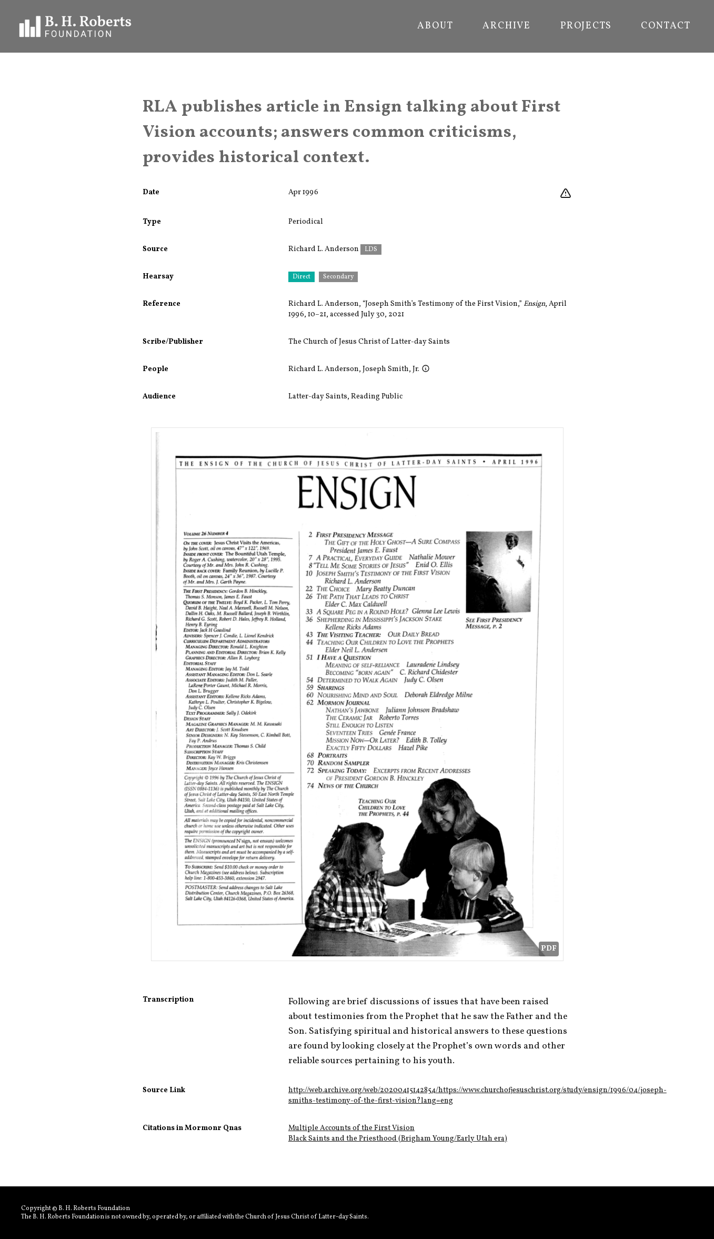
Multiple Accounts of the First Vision (351, 1128)
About (435, 26)
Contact (666, 26)
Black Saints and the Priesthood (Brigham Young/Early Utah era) (397, 1139)
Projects (585, 26)
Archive (506, 26)
